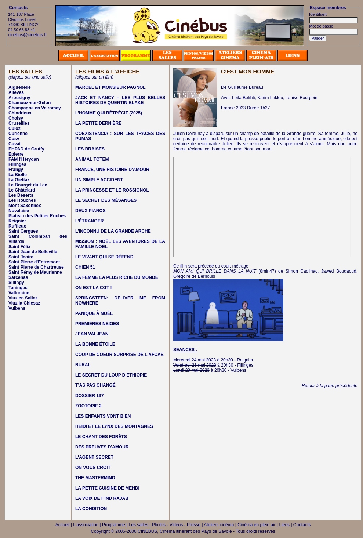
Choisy (15, 118)
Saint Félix (19, 246)
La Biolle (17, 174)
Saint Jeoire (20, 256)
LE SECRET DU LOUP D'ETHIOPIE (111, 375)
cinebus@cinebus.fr (27, 34)
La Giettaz (18, 179)
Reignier (17, 220)
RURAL (83, 364)
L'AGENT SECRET (94, 457)
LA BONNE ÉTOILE (95, 344)
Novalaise (18, 210)
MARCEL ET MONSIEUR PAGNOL (110, 87)
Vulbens (16, 308)
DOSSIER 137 (89, 395)
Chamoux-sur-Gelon (29, 102)
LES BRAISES (90, 149)
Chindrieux (20, 113)
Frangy (15, 169)
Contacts (302, 524)
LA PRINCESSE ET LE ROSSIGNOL (112, 190)
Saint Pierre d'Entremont (34, 262)
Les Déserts (20, 195)
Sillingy (16, 282)
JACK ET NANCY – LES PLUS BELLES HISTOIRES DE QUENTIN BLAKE (120, 100)
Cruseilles (18, 123)
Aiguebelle (19, 87)
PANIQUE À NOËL (94, 313)
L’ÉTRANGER (89, 220)
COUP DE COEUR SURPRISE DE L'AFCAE (119, 354)
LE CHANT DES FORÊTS (101, 436)
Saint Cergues (23, 231)
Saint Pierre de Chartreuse (36, 267)
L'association (85, 524)
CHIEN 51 (85, 267)
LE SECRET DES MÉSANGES (106, 200)
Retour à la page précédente (329, 385)
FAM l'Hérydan (23, 159)
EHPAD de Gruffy (26, 149)
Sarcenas (18, 277)
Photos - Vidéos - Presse (176, 524)
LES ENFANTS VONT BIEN (103, 416)
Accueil (62, 524)
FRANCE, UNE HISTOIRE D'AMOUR (112, 169)
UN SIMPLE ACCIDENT (99, 179)
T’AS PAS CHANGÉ (95, 385)
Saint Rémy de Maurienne (35, 272)
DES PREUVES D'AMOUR (102, 447)
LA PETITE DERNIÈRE (98, 123)
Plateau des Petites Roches (37, 215)
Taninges (18, 287)
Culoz (14, 128)
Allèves (16, 92)
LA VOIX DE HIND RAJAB (101, 498)
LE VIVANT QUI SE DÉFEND (104, 256)
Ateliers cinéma (219, 524)
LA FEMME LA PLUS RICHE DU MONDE (116, 277)
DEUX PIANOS (90, 210)
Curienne (18, 133)
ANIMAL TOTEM (92, 159)
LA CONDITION (91, 508)
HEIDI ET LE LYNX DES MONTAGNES (114, 426)
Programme (113, 524)
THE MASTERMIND (95, 477)
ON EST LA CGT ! (93, 287)
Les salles (138, 524)
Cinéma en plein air (256, 524)
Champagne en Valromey (34, 107)
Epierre (15, 154)
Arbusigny (19, 97)
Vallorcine (18, 292)
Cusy (13, 138)
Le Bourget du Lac (27, 185)
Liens (284, 524)
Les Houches (22, 200)
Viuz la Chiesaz (24, 303)
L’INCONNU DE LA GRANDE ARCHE (113, 231)
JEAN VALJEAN (91, 334)
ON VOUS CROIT (92, 467)
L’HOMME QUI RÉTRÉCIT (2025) (108, 113)
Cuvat (14, 143)
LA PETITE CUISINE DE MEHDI (107, 488)
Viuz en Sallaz (22, 298)
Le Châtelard (21, 190)
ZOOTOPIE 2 (88, 405)
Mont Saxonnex (24, 205)
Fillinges (17, 164)
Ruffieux (17, 226)
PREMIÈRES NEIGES (97, 323)
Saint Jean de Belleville (32, 251)
